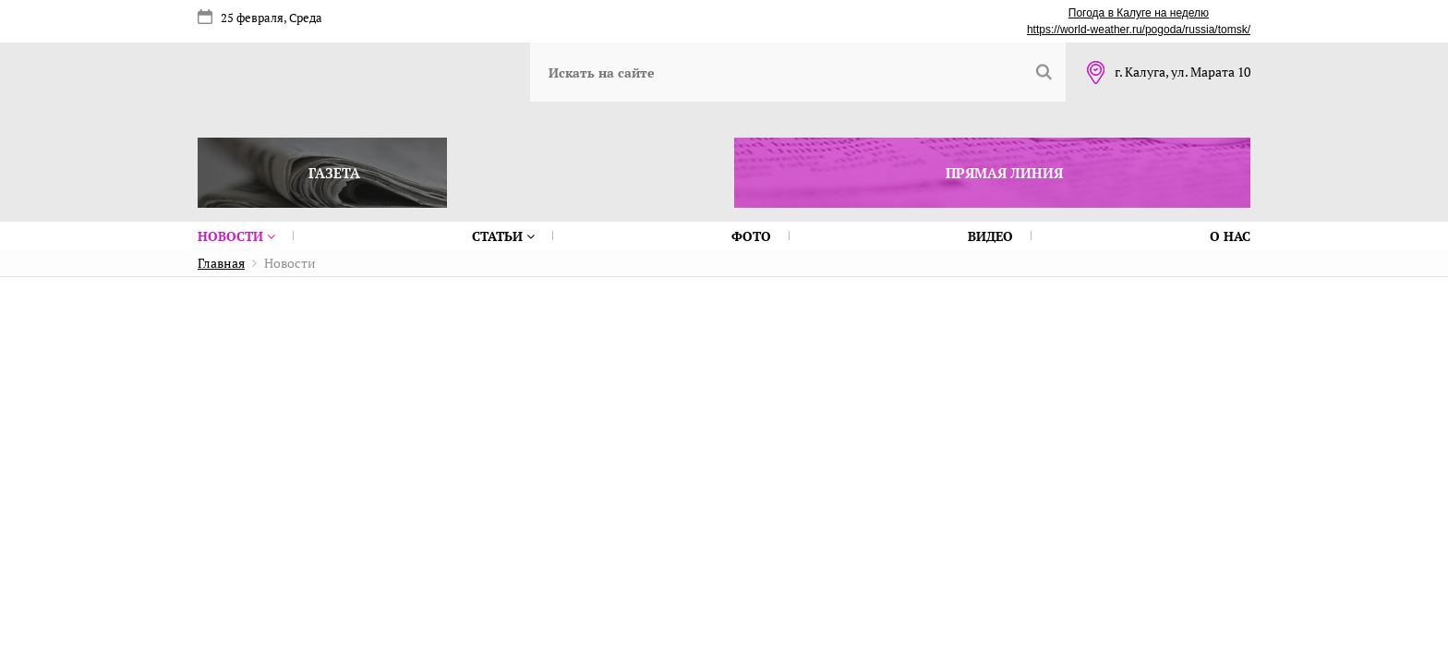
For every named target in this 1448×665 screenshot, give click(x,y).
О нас (1230, 236)
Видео (990, 236)
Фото (751, 236)
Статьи (503, 236)
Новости (236, 236)
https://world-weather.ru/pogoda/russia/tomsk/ (1138, 29)
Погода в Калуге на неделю (1138, 12)
